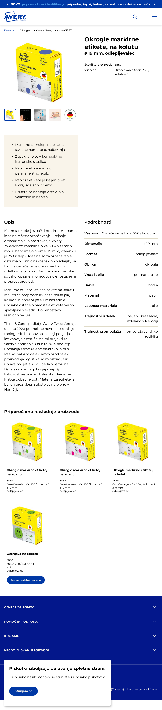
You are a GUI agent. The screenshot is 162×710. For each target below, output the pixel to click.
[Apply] (135, 17)
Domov (9, 30)
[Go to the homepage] (15, 17)
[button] (10, 115)
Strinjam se (23, 691)
